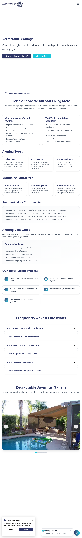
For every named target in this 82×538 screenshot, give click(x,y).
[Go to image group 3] (40, 452)
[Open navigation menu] (78, 3)
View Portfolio (42, 56)
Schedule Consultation (17, 56)
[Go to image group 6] (46, 452)
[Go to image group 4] (42, 452)
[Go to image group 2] (38, 452)
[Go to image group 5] (44, 452)
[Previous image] (6, 427)
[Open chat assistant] (77, 533)
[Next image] (76, 427)
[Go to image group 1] (36, 452)
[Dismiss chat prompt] (70, 530)
